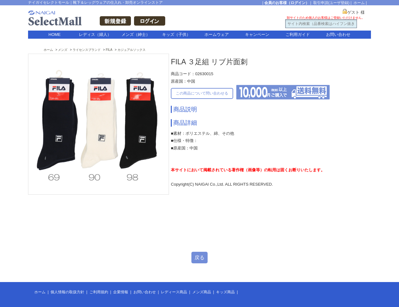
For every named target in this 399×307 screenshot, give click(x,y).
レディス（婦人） (95, 34)
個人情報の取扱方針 (67, 292)
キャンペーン (257, 34)
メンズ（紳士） (136, 34)
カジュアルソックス (132, 49)
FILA (109, 49)
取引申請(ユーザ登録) (331, 3)
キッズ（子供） (176, 34)
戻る (199, 257)
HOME (55, 34)
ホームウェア (216, 34)
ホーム (359, 3)
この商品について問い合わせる (202, 93)
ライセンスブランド (87, 49)
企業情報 (120, 292)
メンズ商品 (201, 292)
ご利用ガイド (298, 34)
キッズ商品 (225, 292)
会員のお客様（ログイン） (286, 3)
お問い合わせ (338, 34)
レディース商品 (174, 292)
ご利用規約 (98, 292)
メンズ (62, 49)
